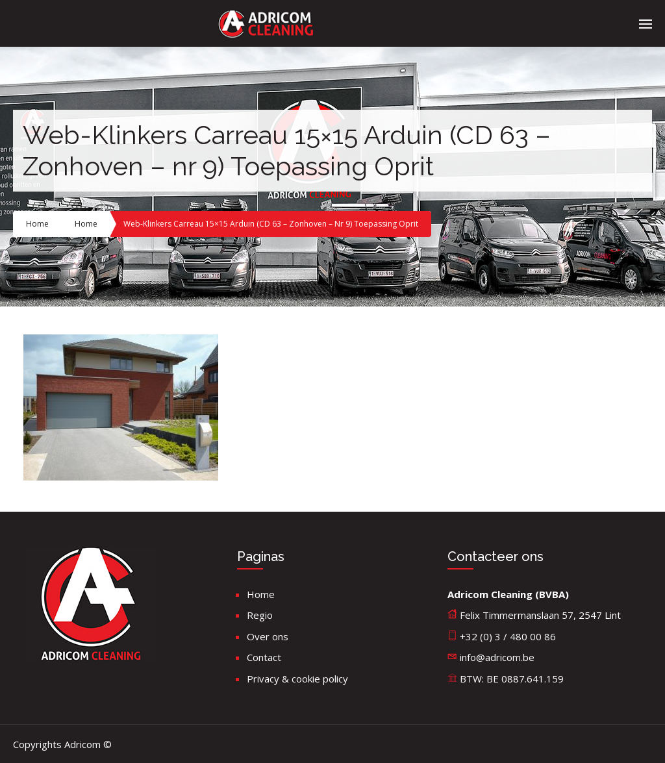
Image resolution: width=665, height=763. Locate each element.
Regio (260, 614)
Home (37, 223)
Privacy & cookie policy (297, 678)
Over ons (267, 636)
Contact (264, 657)
